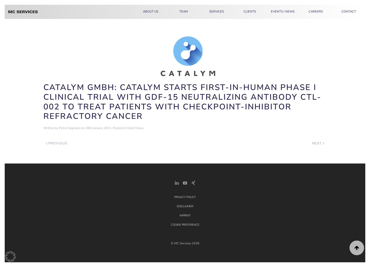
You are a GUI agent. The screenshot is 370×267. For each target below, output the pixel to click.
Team (183, 11)
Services (216, 11)
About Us (150, 11)
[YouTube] (185, 182)
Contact (348, 11)
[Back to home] (23, 12)
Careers (316, 11)
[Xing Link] (193, 182)
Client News (134, 128)
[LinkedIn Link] (176, 182)
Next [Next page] (318, 143)
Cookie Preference (185, 225)
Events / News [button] (283, 11)
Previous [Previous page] (57, 143)
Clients (250, 11)
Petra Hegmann (70, 128)
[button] (356, 248)
